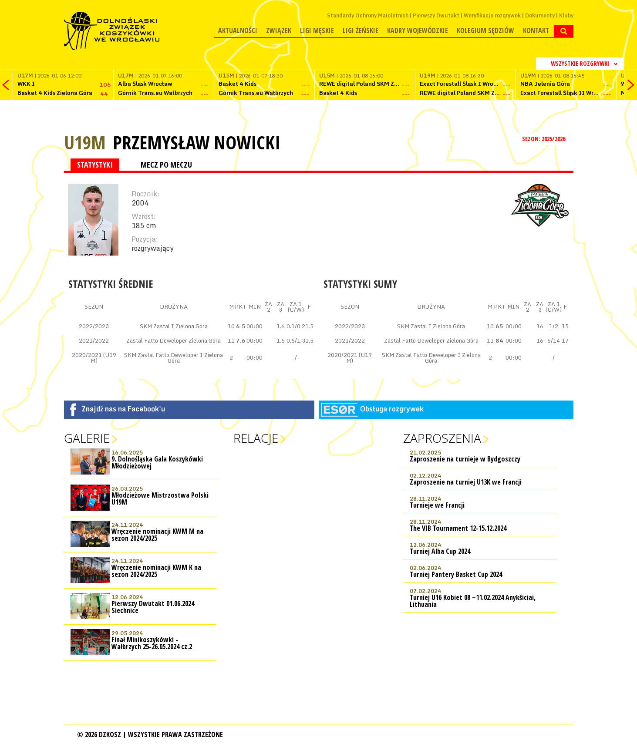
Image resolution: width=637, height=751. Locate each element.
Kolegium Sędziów (485, 30)
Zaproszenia (442, 438)
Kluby (566, 15)
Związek (278, 30)
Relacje (255, 438)
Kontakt (536, 30)
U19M (85, 142)
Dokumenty (540, 15)
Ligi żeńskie (360, 30)
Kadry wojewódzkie (417, 30)
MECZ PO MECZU (166, 164)
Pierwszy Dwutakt (436, 15)
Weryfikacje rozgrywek (492, 15)
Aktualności (237, 30)
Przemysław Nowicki (196, 142)
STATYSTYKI (95, 164)
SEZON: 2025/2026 (544, 139)
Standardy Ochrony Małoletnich (367, 15)
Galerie (87, 438)
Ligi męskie (317, 30)
